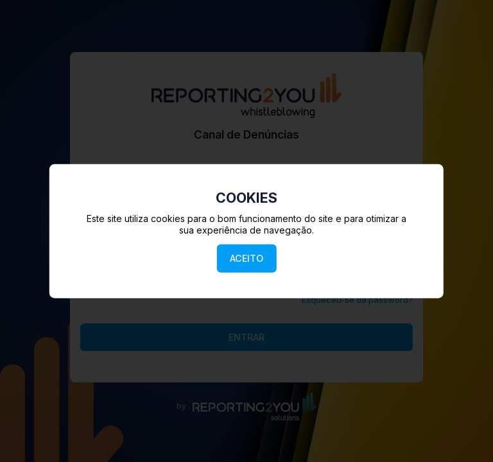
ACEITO (246, 258)
